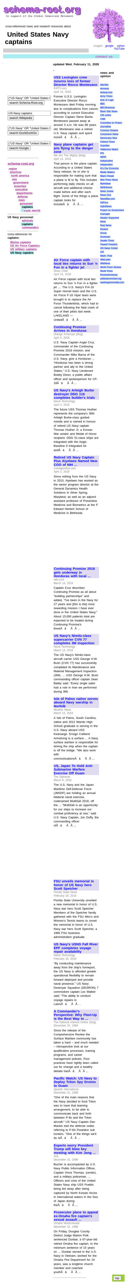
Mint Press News (109, 180)
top (117, 1278)
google (109, 45)
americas (16, 172)
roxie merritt (32, 210)
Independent (106, 161)
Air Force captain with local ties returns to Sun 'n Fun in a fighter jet (76, 263)
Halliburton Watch (109, 149)
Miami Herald (107, 176)
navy (22, 200)
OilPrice (104, 202)
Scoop (103, 233)
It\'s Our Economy (109, 168)
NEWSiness (106, 187)
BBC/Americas (107, 107)
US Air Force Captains (25, 245)
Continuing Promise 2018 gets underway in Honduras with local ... (74, 572)
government (21, 182)
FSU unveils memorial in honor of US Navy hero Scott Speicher (74, 884)
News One (105, 195)
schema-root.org (21, 163)
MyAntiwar (105, 183)
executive (21, 189)
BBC (102, 104)
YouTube (119, 48)
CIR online (105, 115)
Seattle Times (107, 240)
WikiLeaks (105, 259)
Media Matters (107, 172)
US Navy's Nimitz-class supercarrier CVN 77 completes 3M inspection (74, 639)
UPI (102, 252)
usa (14, 179)
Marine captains (20, 242)
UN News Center (109, 248)
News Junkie (106, 191)
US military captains (23, 249)
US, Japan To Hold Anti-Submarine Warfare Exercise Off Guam (73, 769)
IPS (102, 153)
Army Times (106, 96)
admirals (27, 220)
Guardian (104, 145)
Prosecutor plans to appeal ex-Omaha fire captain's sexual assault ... (76, 1215)
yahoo (121, 45)
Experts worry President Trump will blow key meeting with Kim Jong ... (75, 1149)
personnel (26, 203)
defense (22, 196)
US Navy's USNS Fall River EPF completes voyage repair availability (76, 947)
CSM (102, 119)
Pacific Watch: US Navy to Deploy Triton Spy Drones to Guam (75, 1082)
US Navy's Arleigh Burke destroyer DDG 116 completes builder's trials (74, 394)
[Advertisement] (76, 230)
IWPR (103, 157)
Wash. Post (106, 256)
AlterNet (104, 85)
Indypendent (106, 164)
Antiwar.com (106, 92)
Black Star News (108, 111)
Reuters (104, 229)
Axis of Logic (107, 100)
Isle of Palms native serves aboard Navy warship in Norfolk (76, 702)
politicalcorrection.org (110, 278)
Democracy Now (108, 138)
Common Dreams (109, 130)
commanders (30, 227)
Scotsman (105, 237)
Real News (105, 225)
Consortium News (109, 134)
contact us (104, 56)
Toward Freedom (108, 244)
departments (24, 193)
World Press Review (110, 267)
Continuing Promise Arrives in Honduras (70, 329)
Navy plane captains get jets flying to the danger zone (73, 148)
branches (20, 186)
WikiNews (105, 263)
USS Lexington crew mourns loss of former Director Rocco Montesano (75, 81)
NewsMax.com (107, 199)
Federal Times (107, 142)
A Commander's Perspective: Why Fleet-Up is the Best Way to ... (75, 1014)
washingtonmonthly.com (112, 282)
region (13, 168)
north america (20, 175)
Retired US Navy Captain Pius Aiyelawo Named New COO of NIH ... (75, 461)
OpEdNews (106, 206)
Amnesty (104, 88)
